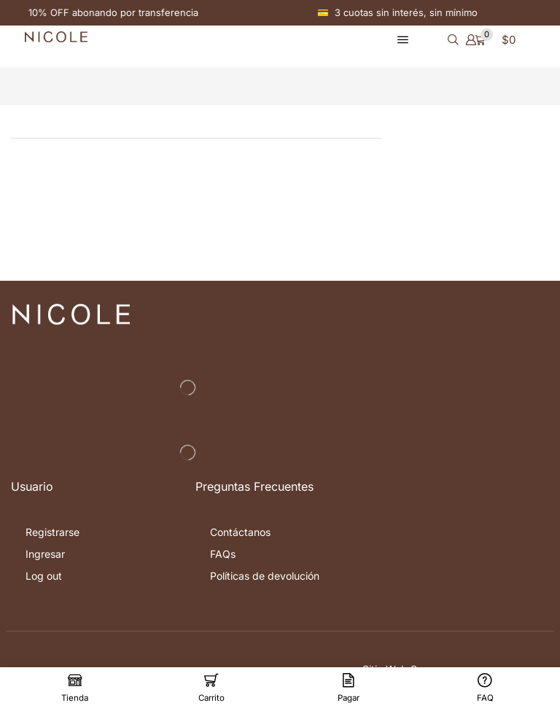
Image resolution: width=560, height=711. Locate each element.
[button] (403, 40)
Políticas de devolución (264, 576)
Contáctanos (240, 532)
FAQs (223, 554)
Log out (44, 576)
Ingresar (45, 554)
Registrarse (52, 532)
